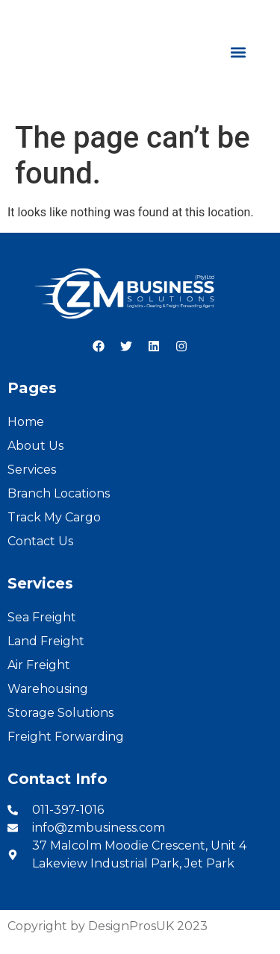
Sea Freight (41, 617)
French (251, 16)
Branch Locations (58, 493)
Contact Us (40, 541)
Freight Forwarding (65, 736)
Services (31, 469)
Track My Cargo (54, 517)
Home (25, 422)
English (197, 16)
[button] (237, 52)
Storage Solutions (60, 713)
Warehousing (47, 689)
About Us (35, 446)
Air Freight (38, 665)
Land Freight (45, 641)
